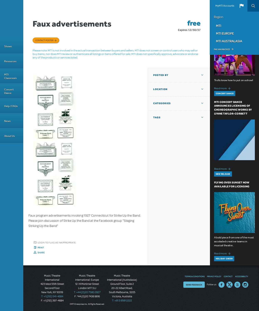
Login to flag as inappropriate (57, 242)
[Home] (11, 19)
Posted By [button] (160, 75)
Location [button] (160, 89)
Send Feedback (194, 284)
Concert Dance (9, 91)
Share (41, 252)
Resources (10, 61)
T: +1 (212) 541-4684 (52, 296)
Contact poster (44, 40)
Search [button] (253, 6)
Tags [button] (156, 117)
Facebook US (221, 285)
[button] (241, 6)
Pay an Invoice (222, 49)
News (7, 121)
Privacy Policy (214, 276)
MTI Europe (225, 33)
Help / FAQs (11, 106)
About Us (9, 136)
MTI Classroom (10, 76)
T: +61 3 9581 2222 (122, 300)
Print (41, 247)
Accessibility (241, 276)
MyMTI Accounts (224, 5)
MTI (218, 26)
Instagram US (245, 285)
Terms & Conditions (195, 276)
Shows (8, 46)
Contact (228, 276)
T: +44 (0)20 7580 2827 (87, 292)
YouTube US (237, 285)
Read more (223, 88)
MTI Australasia (229, 41)
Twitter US (229, 285)
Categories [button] (162, 103)
